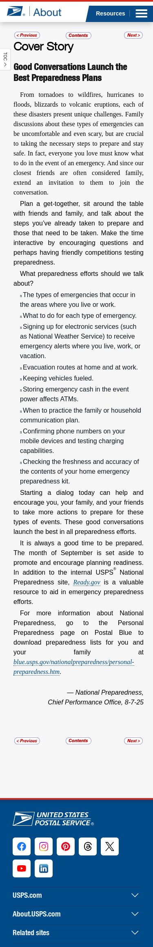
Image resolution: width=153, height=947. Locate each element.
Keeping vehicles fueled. (58, 378)
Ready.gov (86, 582)
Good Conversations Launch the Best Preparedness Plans (70, 72)
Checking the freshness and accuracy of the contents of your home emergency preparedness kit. (79, 471)
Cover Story (43, 46)
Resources (110, 13)
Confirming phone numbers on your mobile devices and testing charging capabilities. (72, 441)
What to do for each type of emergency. (80, 315)
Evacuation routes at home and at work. (80, 367)
